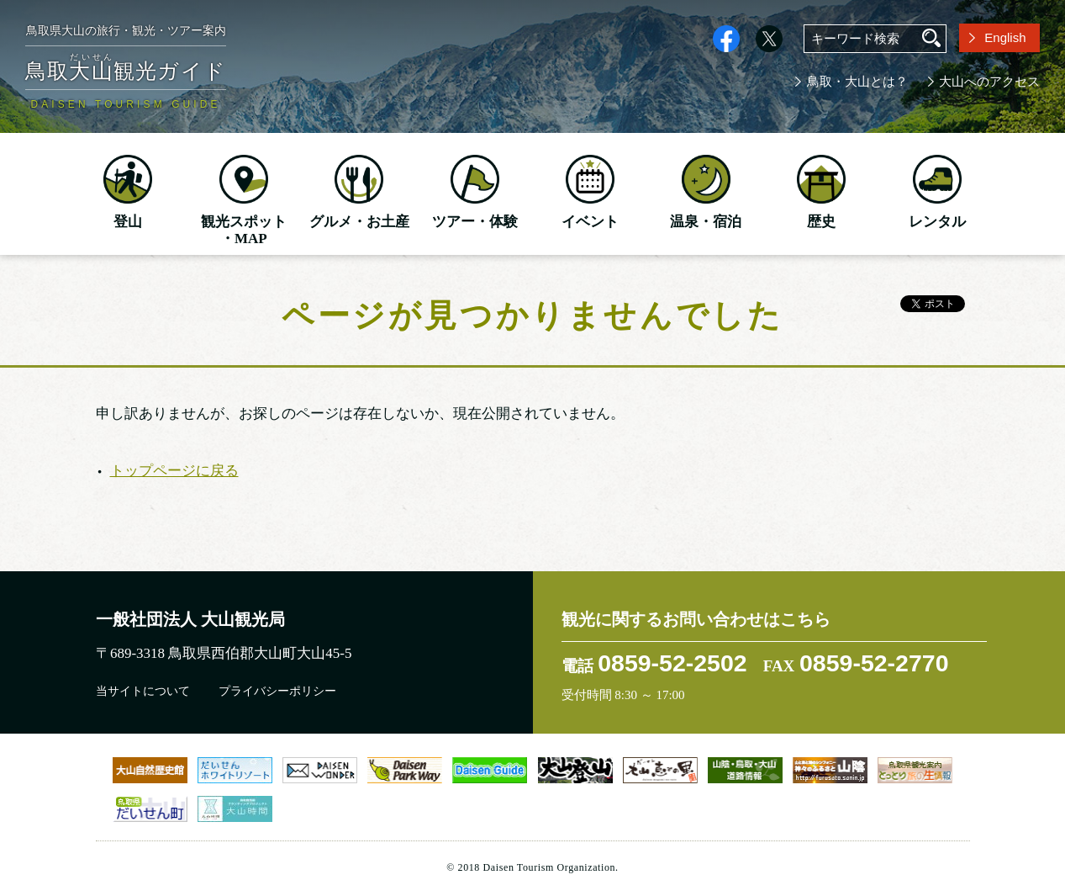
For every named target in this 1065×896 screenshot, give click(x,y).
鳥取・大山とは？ (857, 81)
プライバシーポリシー (277, 691)
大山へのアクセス (989, 81)
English (1004, 37)
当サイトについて (143, 691)
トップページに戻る (174, 471)
